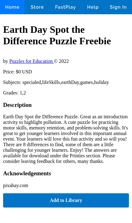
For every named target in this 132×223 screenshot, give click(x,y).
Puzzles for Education (31, 61)
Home (12, 7)
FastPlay (65, 7)
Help (93, 7)
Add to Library (66, 200)
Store (37, 7)
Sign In (118, 7)
